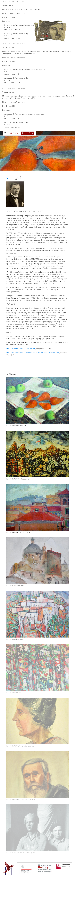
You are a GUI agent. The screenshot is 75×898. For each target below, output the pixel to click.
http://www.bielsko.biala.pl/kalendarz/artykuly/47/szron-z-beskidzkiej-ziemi (32, 353)
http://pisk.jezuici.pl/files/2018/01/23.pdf (20, 349)
